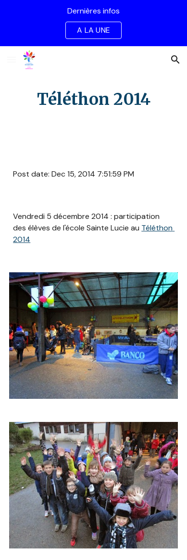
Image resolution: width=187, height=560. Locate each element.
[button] (11, 59)
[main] (93, 100)
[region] (93, 23)
